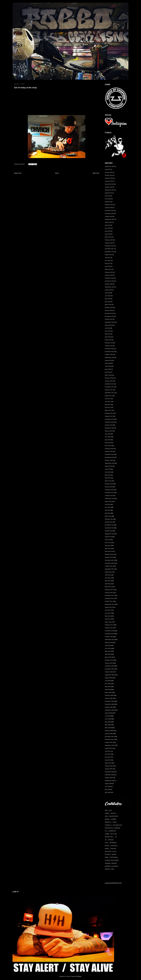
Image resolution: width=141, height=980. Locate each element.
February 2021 (109, 272)
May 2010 (107, 651)
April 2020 (108, 301)
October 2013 (108, 531)
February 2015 (109, 484)
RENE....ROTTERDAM (111, 857)
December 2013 (109, 525)
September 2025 (109, 166)
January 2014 (108, 522)
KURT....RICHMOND (110, 842)
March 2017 (108, 410)
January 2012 (108, 592)
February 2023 (109, 204)
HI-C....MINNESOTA (110, 831)
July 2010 (107, 645)
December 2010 (109, 630)
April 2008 (108, 724)
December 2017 (109, 384)
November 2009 (109, 669)
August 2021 (108, 254)
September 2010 (109, 639)
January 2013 (108, 557)
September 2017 (109, 392)
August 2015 (108, 466)
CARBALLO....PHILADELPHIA (113, 825)
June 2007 (108, 754)
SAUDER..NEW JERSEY (112, 860)
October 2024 (108, 175)
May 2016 (107, 439)
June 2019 (108, 331)
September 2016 (109, 428)
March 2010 (108, 657)
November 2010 (109, 633)
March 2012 (108, 586)
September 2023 (109, 190)
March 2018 (108, 375)
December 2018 (109, 348)
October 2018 (108, 354)
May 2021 (107, 263)
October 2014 (108, 495)
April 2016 (108, 442)
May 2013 (107, 545)
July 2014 (107, 504)
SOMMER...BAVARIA (111, 863)
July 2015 (107, 469)
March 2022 (108, 237)
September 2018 (109, 357)
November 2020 (109, 281)
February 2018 (109, 378)
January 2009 (108, 698)
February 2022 (109, 240)
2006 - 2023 (108, 810)
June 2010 (108, 648)
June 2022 (108, 228)
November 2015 (109, 457)
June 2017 (108, 401)
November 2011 (109, 598)
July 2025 (107, 169)
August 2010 (108, 642)
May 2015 (107, 475)
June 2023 (108, 199)
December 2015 (109, 454)
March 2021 (108, 269)
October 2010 (108, 636)
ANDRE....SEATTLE (110, 813)
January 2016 (108, 451)
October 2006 (108, 777)
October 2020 (108, 284)
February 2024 (109, 178)
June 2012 (108, 578)
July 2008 (107, 716)
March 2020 (108, 304)
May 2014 (107, 510)
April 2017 (108, 407)
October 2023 (108, 187)
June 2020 (108, 295)
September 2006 (109, 780)
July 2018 (107, 363)
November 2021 (109, 248)
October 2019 (108, 319)
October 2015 (108, 460)
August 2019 (108, 325)
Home (57, 173)
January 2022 (108, 243)
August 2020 (108, 290)
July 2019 (107, 328)
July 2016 (107, 434)
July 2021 (107, 257)
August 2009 (108, 678)
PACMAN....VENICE (110, 854)
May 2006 (107, 789)
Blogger (79, 976)
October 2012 (108, 566)
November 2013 (109, 528)
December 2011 (109, 595)
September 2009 (109, 675)
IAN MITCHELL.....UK (111, 837)
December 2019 (109, 313)
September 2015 (109, 463)
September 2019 (109, 322)
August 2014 (108, 501)
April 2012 (108, 583)
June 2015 (108, 472)
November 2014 (109, 492)
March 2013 (108, 551)
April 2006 (108, 792)
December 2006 (109, 771)
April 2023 (108, 201)
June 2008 (108, 719)
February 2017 (109, 413)
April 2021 (108, 266)
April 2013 (108, 548)
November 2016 (109, 422)
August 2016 (108, 431)
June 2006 (108, 786)
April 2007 (108, 760)
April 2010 (108, 654)
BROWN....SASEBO (110, 819)
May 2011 (107, 616)
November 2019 (109, 316)
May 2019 (107, 334)
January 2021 (108, 275)
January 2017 (108, 416)
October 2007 (108, 742)
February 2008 (109, 730)
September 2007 (109, 745)
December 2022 (109, 210)
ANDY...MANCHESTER (111, 816)
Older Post (95, 173)
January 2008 (108, 733)
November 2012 (109, 563)
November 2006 (109, 774)
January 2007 (108, 769)
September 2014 (109, 498)
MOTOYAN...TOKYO (111, 851)
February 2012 (109, 589)
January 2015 (108, 486)
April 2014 (108, 513)
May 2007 (107, 757)
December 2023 (109, 184)
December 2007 (109, 736)
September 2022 (109, 219)
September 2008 (109, 710)
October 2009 (108, 672)
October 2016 (108, 425)
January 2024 (108, 181)
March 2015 (108, 481)
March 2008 (108, 727)
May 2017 (107, 404)
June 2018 (108, 366)
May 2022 (107, 231)
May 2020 (107, 298)
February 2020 (109, 307)
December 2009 (109, 666)
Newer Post (17, 173)
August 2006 (108, 783)
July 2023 (107, 196)
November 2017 (109, 387)
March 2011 (108, 622)
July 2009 (107, 680)
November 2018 (109, 351)
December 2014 (109, 489)
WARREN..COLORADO (111, 866)
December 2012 (109, 560)
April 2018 (108, 372)
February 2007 (109, 766)
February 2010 (109, 660)
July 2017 (107, 398)
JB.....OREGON (109, 839)
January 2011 (108, 628)
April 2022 (108, 234)
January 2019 (108, 345)
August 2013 (108, 536)
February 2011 (109, 625)
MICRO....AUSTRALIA (111, 845)
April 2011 (108, 619)
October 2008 (108, 707)
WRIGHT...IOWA (109, 869)
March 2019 (108, 340)
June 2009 (108, 683)
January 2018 (108, 381)
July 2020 (107, 293)
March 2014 (108, 516)
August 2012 (108, 572)
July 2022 (107, 225)
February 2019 (109, 343)
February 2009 (109, 695)
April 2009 (108, 689)
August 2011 (108, 607)
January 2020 (108, 310)
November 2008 (109, 704)
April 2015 (108, 478)
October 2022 (108, 216)
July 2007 (107, 751)
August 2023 (108, 193)
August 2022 (108, 222)
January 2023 (108, 207)
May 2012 (107, 580)
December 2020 (109, 278)
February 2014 (109, 519)
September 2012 (109, 569)
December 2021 (109, 246)
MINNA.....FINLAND (110, 848)
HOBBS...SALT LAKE (111, 834)
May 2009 (107, 686)
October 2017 (108, 390)
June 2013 (108, 542)
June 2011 (108, 613)
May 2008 (107, 722)
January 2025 (108, 172)
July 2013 (107, 539)
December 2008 (109, 701)
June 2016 (108, 436)
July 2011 (107, 610)
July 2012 (107, 575)
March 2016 (108, 445)
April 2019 (108, 337)
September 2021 (109, 251)
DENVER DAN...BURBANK (112, 828)
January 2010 (108, 663)
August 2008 (108, 713)
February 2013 (109, 554)
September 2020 (109, 287)
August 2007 (108, 748)
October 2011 (108, 601)
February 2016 (109, 448)
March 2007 (108, 763)
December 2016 (109, 419)
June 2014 (108, 507)
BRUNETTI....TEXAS (111, 822)
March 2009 (108, 692)
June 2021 (108, 260)
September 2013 (109, 534)
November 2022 (109, 213)
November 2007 (109, 739)
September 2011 (109, 604)
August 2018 (108, 360)
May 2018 (107, 369)
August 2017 (108, 395)
